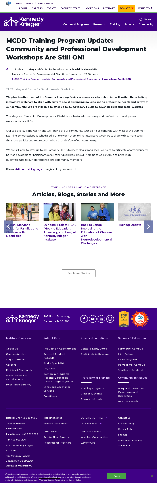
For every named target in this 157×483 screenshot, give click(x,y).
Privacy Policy (126, 429)
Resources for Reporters (57, 442)
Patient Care (52, 338)
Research (99, 24)
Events (51, 8)
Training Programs (93, 388)
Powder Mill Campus (131, 364)
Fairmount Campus (130, 348)
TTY (16, 439)
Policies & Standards (19, 370)
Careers (37, 8)
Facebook (84, 319)
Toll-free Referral (15, 426)
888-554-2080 (46, 3)
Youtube (93, 319)
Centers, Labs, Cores (94, 348)
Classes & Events (91, 393)
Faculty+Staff (70, 8)
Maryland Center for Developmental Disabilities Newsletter (63, 69)
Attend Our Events (91, 431)
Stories (18, 69)
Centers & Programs (76, 24)
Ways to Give (24, 3)
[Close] (152, 476)
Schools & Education (132, 338)
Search (148, 19)
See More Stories (78, 273)
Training (115, 24)
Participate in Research (95, 354)
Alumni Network (91, 399)
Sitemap (122, 434)
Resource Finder (129, 401)
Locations (92, 8)
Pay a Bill (49, 368)
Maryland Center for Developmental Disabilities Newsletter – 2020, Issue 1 (56, 74)
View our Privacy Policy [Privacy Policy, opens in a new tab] (71, 480)
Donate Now (89, 423)
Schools (129, 24)
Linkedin (101, 319)
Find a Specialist (54, 363)
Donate (125, 8)
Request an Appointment (60, 348)
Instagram (110, 319)
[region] (78, 476)
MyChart (109, 8)
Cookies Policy (126, 423)
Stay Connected (16, 359)
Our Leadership (16, 354)
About (23, 8)
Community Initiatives (132, 377)
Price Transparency (18, 384)
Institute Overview (19, 338)
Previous (8, 226)
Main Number (22, 434)
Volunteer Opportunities (94, 437)
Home (7, 69)
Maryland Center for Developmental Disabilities (131, 392)
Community (146, 24)
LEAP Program (127, 359)
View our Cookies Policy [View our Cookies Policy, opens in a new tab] (49, 480)
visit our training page (28, 169)
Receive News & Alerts (56, 437)
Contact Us (124, 417)
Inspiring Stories (53, 417)
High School (126, 354)
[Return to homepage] (24, 22)
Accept (117, 476)
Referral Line (21, 417)
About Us (12, 348)
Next (148, 226)
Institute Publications (56, 423)
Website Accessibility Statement (130, 443)
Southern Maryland (130, 370)
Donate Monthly (92, 417)
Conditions (50, 396)
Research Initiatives (94, 338)
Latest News (51, 431)
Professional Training (95, 377)
